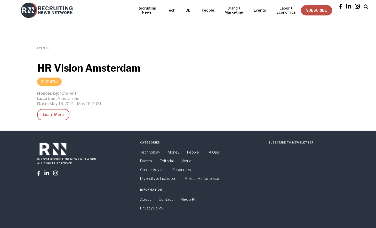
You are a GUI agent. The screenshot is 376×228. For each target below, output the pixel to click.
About (145, 199)
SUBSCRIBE (316, 10)
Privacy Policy (151, 208)
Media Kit (189, 199)
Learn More (53, 114)
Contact (166, 199)
